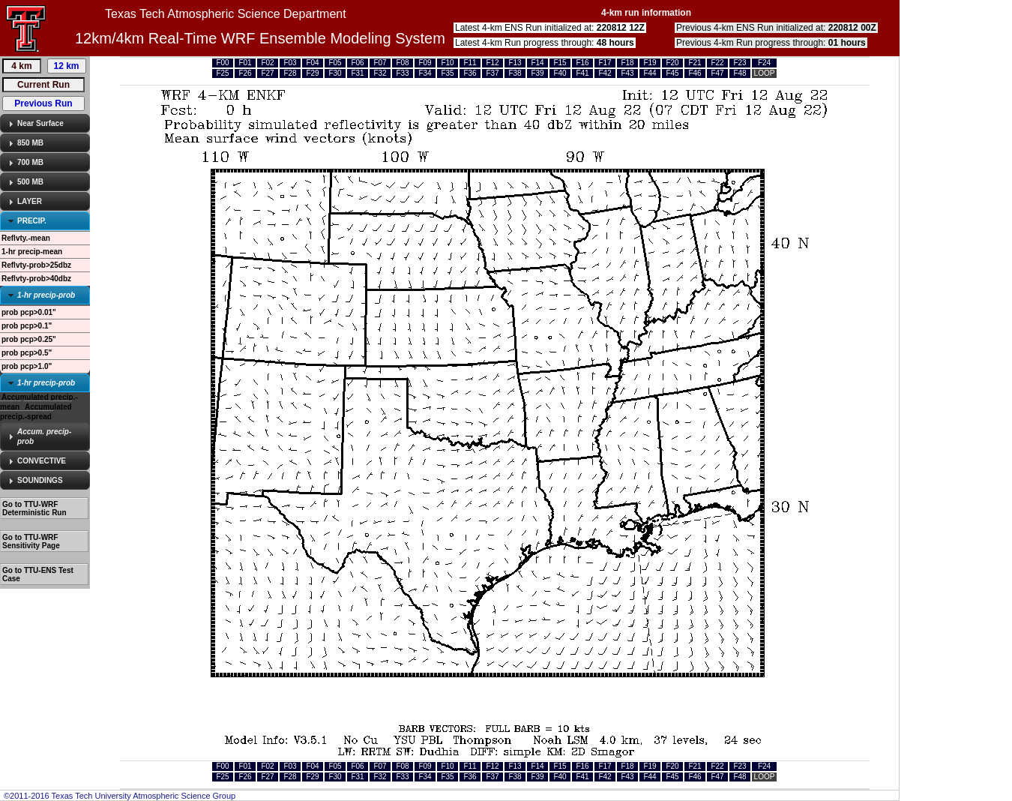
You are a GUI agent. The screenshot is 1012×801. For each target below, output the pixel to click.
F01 (244, 62)
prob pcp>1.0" (26, 366)
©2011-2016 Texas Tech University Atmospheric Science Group (119, 795)
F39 (537, 73)
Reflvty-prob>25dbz (36, 265)
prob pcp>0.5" (26, 353)
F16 (582, 62)
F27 (267, 73)
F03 (289, 62)
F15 (559, 62)
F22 (717, 62)
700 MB (30, 162)
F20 (672, 62)
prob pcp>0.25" (28, 339)
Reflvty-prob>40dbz (36, 278)
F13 (514, 62)
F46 (694, 73)
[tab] (45, 123)
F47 (717, 73)
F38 (514, 73)
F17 (604, 62)
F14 (537, 62)
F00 (222, 62)
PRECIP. (31, 221)
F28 (289, 73)
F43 (627, 73)
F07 (379, 62)
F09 (424, 62)
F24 (764, 62)
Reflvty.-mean (25, 238)
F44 (649, 73)
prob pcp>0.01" (28, 312)
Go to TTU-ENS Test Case (37, 574)
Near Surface (40, 123)
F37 (492, 73)
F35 (447, 73)
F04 (312, 62)
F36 (469, 73)
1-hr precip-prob (46, 295)
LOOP (764, 73)
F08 (402, 62)
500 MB (30, 182)
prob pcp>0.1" (26, 326)
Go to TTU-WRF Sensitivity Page (31, 541)
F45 (672, 73)
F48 (739, 73)
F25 (222, 73)
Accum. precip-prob (44, 437)
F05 (334, 62)
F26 (244, 73)
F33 (402, 73)
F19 (649, 62)
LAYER (29, 201)
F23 (739, 62)
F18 (627, 62)
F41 (582, 73)
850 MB (30, 143)
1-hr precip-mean (31, 252)
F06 (357, 62)
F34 (424, 73)
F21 (694, 62)
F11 (469, 62)
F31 (357, 73)
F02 (267, 62)
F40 (559, 73)
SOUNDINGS (40, 480)
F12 (492, 62)
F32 (379, 73)
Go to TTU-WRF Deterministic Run (34, 508)
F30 (334, 73)
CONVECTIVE (41, 461)
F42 (604, 73)
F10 (447, 62)
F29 (312, 73)
